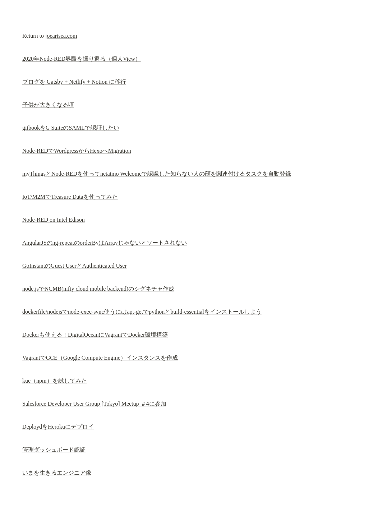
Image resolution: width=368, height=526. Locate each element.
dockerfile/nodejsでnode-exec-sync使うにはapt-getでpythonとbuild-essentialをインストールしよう (142, 312)
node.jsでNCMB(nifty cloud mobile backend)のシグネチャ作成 (98, 289)
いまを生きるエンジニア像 (56, 473)
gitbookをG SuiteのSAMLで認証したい (70, 128)
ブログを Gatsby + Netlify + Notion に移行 (74, 82)
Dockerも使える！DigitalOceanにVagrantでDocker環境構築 (95, 335)
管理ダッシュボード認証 (54, 450)
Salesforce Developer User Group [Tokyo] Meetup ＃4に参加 (94, 404)
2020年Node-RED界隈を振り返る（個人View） (81, 59)
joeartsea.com (61, 36)
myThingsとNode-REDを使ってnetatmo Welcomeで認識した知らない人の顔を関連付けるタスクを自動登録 (156, 174)
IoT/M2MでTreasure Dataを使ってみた (70, 197)
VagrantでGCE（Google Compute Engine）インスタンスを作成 (100, 358)
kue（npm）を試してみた (54, 381)
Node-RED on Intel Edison (53, 220)
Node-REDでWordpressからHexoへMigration (76, 151)
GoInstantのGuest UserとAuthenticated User (74, 266)
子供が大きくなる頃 (48, 105)
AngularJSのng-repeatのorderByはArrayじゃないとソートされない (104, 243)
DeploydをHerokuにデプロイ (58, 427)
